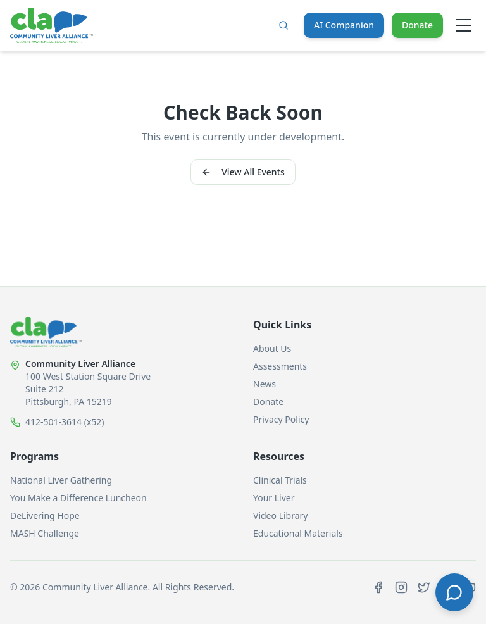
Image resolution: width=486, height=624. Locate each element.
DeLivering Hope (45, 515)
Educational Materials (298, 533)
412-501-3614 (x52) (64, 422)
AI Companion (344, 25)
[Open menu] (463, 25)
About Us (272, 348)
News (264, 384)
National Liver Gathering (61, 480)
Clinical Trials (280, 480)
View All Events (243, 172)
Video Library (280, 515)
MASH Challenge (44, 533)
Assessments (280, 366)
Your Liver (274, 498)
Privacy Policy (281, 419)
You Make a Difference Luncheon (78, 498)
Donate (417, 25)
